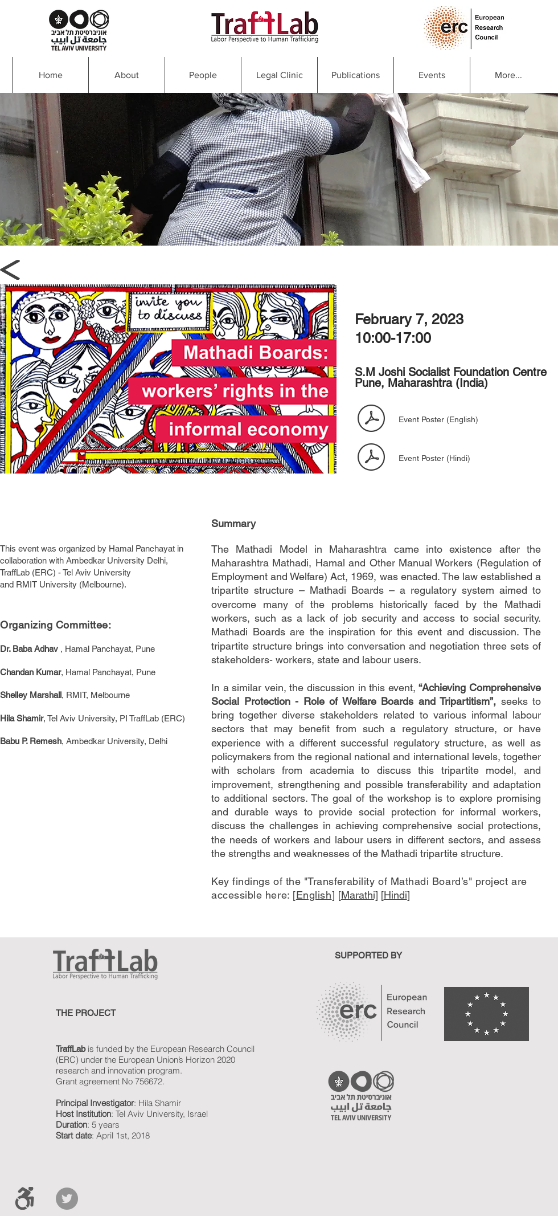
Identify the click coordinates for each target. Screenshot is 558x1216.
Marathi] (359, 895)
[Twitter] (67, 1199)
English (314, 895)
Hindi (395, 895)
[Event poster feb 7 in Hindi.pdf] (371, 458)
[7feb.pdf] (371, 419)
